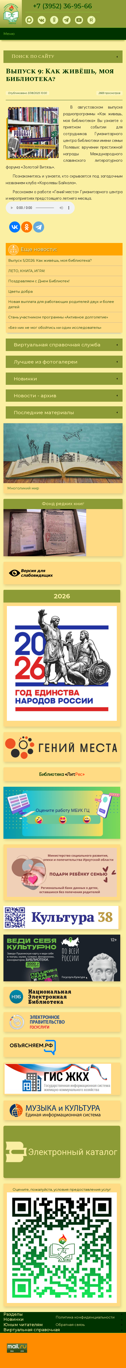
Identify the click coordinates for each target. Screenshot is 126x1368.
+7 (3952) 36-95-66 (62, 6)
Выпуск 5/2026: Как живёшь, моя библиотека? (50, 260)
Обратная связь (70, 1324)
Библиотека (62, 774)
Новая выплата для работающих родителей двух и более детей (61, 304)
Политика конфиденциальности (85, 1317)
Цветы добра (20, 291)
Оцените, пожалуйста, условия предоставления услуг (62, 1189)
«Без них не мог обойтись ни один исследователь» (54, 327)
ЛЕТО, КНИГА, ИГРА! (26, 271)
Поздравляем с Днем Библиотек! (38, 281)
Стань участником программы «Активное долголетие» (58, 317)
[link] (63, 56)
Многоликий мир (23, 488)
